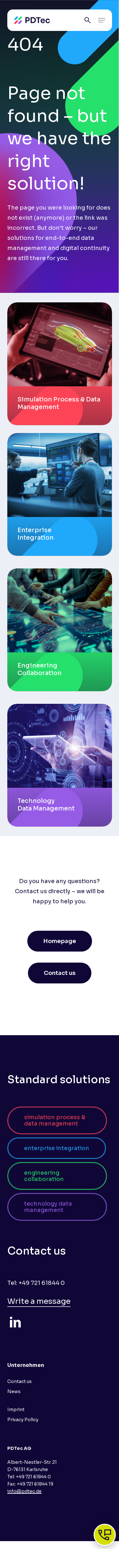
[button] (101, 20)
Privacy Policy (22, 1419)
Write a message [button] (38, 1301)
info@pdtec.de (24, 1491)
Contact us (19, 1381)
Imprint (15, 1409)
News (14, 1391)
